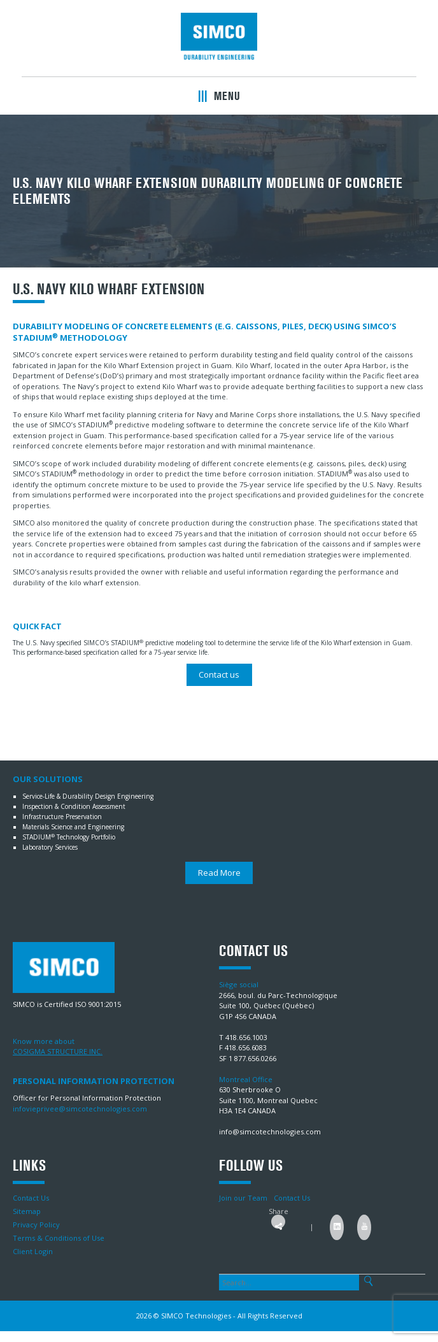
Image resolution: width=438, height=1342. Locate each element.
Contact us (219, 674)
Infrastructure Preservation (62, 816)
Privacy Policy (36, 1224)
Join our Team (243, 1198)
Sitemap (27, 1211)
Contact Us (31, 1198)
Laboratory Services (50, 847)
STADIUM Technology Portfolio (68, 836)
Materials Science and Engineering (73, 826)
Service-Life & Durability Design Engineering (87, 796)
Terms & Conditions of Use (58, 1238)
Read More (219, 872)
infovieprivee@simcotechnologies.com (80, 1108)
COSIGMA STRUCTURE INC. (57, 1051)
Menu (219, 96)
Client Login (33, 1251)
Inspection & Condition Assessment (73, 806)
